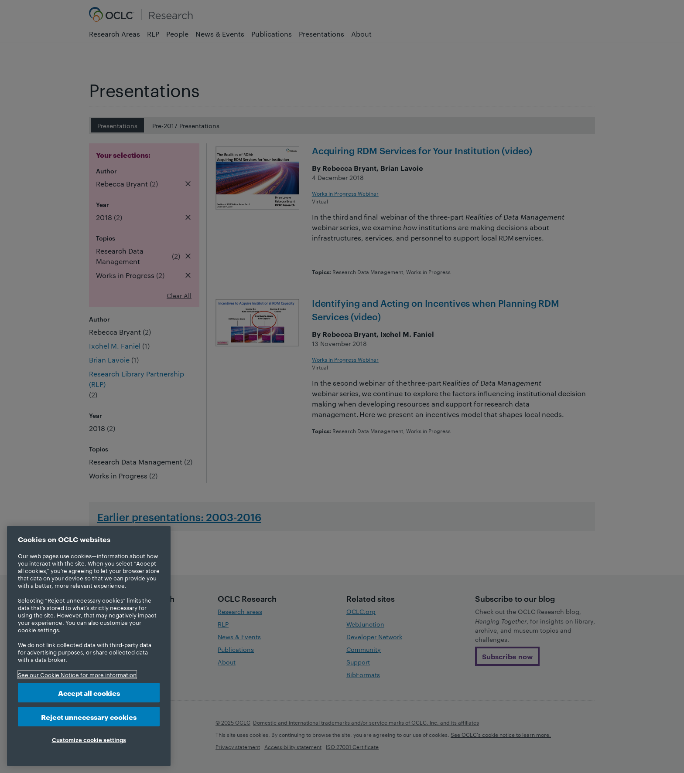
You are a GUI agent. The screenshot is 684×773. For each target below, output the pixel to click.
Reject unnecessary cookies (89, 717)
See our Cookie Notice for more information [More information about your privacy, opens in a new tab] (77, 674)
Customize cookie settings (89, 739)
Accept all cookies (89, 693)
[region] (89, 646)
